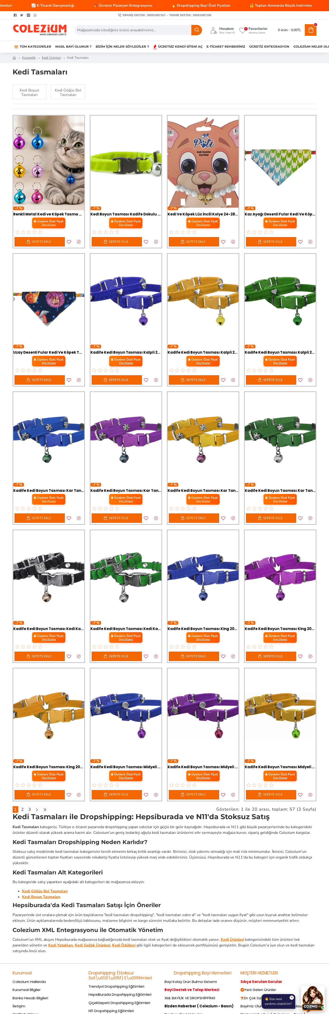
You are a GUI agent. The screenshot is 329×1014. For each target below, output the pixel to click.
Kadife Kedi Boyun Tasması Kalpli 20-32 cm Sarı (203, 352)
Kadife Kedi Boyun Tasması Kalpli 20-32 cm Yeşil (280, 352)
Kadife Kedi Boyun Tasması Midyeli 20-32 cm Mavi (125, 767)
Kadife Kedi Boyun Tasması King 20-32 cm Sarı (48, 767)
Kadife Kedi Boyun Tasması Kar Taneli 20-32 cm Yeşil (280, 490)
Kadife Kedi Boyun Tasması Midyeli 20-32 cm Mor (203, 767)
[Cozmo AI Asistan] (313, 998)
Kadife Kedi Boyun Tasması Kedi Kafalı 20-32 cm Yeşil (125, 628)
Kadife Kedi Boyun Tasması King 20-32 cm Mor (280, 628)
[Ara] (196, 30)
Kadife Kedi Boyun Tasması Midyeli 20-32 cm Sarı (280, 767)
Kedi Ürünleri (51, 57)
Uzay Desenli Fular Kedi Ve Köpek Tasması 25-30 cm (48, 352)
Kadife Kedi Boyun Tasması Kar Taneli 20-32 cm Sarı (203, 490)
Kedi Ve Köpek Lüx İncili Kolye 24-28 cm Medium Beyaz (203, 214)
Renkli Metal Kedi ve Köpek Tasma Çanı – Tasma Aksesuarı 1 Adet (48, 214)
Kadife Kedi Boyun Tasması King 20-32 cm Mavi (203, 628)
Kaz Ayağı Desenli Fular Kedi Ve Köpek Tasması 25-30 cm (280, 214)
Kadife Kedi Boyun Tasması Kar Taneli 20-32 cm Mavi (48, 490)
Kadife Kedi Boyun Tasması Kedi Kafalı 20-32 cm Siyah (48, 628)
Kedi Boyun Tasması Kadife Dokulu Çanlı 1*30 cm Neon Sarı (125, 214)
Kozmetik (29, 57)
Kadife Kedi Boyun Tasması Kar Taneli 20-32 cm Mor (125, 490)
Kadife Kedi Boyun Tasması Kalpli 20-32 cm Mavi (125, 352)
